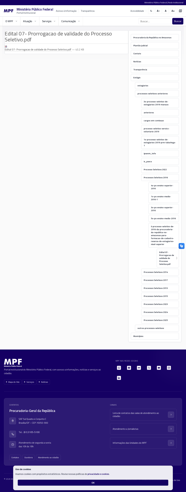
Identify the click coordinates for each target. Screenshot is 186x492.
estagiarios (143, 85)
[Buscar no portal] (154, 21)
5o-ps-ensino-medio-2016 (163, 218)
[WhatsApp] (119, 367)
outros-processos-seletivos (151, 328)
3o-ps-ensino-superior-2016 (162, 209)
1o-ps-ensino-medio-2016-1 (161, 198)
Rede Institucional (175, 2)
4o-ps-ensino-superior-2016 (162, 187)
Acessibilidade (137, 11)
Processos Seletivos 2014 (156, 272)
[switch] (151, 11)
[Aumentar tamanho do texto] (173, 11)
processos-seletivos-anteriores (153, 93)
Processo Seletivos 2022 (155, 169)
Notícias (137, 61)
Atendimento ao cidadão (48, 457)
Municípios (138, 336)
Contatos (15, 457)
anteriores (149, 112)
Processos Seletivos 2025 (156, 320)
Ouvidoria (28, 457)
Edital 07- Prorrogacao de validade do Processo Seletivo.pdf (38, 48)
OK (93, 482)
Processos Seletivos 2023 (156, 304)
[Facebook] (129, 367)
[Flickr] (139, 367)
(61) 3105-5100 (32, 432)
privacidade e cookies (98, 474)
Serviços (29, 381)
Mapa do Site (13, 381)
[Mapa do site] (180, 11)
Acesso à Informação (66, 11)
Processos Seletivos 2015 (156, 296)
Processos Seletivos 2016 (156, 177)
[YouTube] (159, 367)
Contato (137, 53)
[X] (149, 367)
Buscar (178, 21)
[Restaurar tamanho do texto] (166, 11)
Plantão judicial (140, 45)
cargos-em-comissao (154, 120)
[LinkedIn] (119, 378)
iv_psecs (148, 161)
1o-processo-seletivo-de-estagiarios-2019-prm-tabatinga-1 (160, 142)
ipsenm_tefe (150, 153)
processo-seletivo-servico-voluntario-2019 (156, 130)
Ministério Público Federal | (156, 2)
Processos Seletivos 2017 (156, 280)
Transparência (87, 11)
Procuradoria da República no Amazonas (152, 37)
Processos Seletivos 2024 (156, 312)
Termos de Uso (173, 480)
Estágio (136, 77)
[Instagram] (169, 367)
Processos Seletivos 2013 (156, 288)
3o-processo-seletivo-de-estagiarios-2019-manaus (156, 103)
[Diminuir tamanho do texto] (158, 11)
